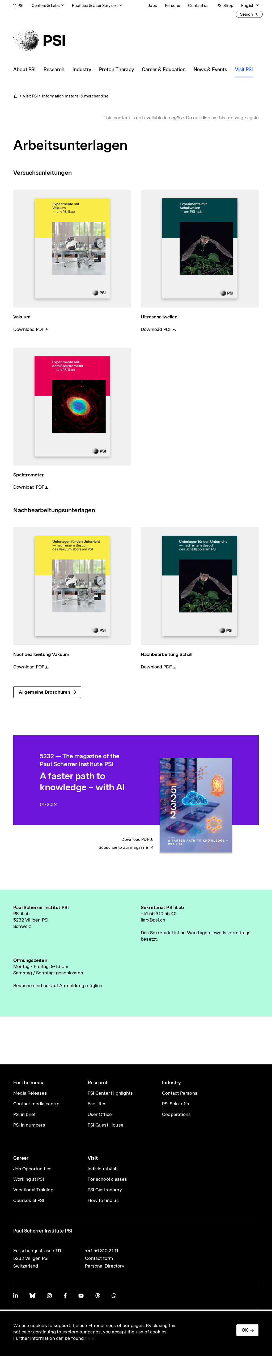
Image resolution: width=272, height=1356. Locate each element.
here (90, 1338)
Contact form (99, 1258)
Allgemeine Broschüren (44, 692)
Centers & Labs (46, 5)
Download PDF (28, 329)
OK (245, 1330)
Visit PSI (30, 96)
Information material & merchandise (75, 96)
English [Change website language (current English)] (247, 5)
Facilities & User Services (95, 5)
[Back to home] (39, 40)
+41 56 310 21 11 (101, 1250)
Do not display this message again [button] (222, 117)
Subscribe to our (126, 847)
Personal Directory (104, 1266)
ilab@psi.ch (153, 920)
